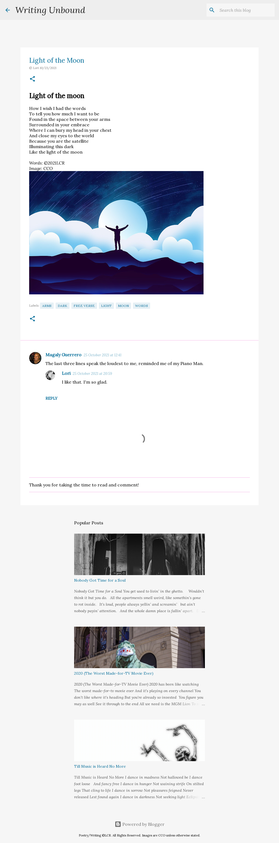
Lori (66, 373)
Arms (46, 306)
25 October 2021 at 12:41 (103, 355)
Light (106, 306)
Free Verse (84, 306)
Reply (51, 398)
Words (141, 306)
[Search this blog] (246, 10)
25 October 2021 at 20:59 (92, 373)
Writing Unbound (50, 10)
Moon (123, 306)
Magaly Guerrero (63, 354)
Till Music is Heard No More (100, 766)
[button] (32, 79)
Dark (62, 306)
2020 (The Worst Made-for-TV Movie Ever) (113, 673)
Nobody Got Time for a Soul (100, 580)
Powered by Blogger (140, 824)
